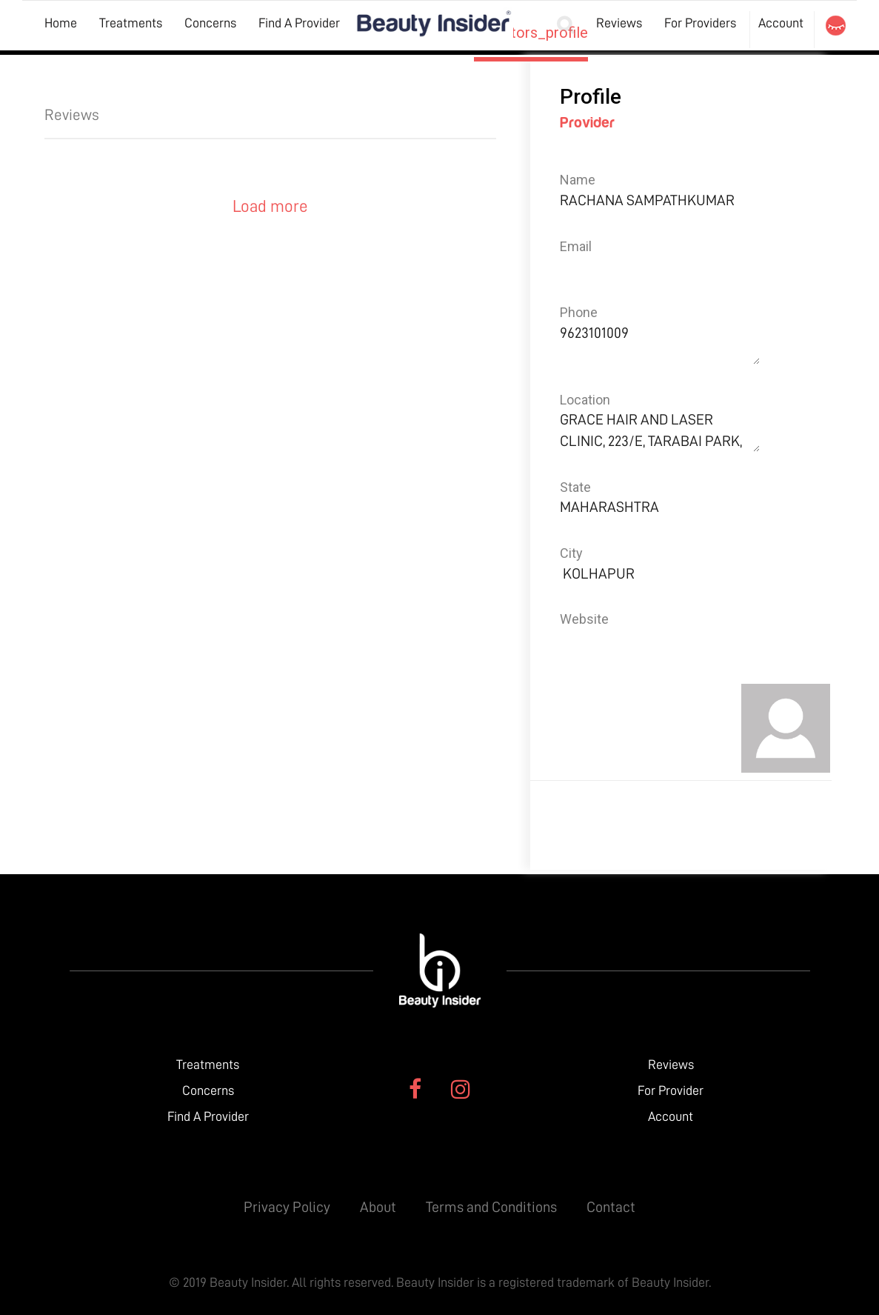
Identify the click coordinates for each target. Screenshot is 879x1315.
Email (576, 246)
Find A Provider (299, 23)
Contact (610, 1206)
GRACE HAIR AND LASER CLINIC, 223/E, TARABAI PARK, (660, 430)
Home (60, 23)
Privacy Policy (287, 1206)
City (571, 553)
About (378, 1206)
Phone (579, 312)
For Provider (670, 1090)
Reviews (619, 23)
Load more (270, 206)
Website (584, 619)
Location (585, 399)
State (575, 487)
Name (577, 179)
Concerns (210, 23)
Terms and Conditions (491, 1206)
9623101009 (660, 343)
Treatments (130, 23)
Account (780, 23)
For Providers (700, 23)
